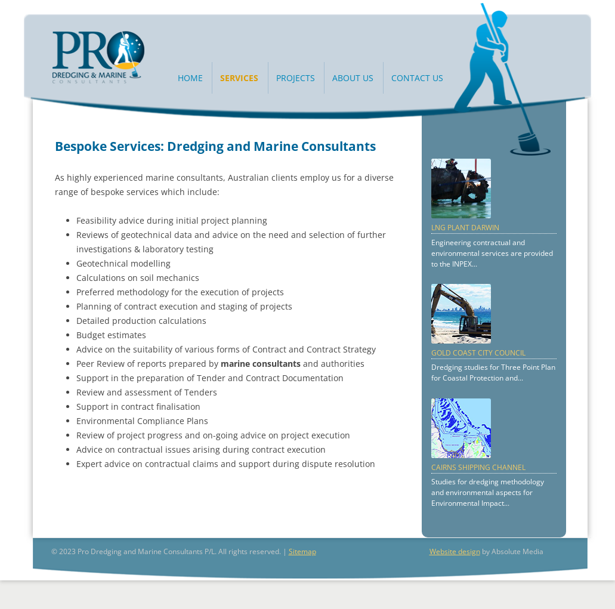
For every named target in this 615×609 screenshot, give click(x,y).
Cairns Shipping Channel (478, 467)
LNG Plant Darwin (465, 227)
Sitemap (302, 551)
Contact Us (417, 78)
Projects (295, 78)
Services (239, 78)
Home (190, 78)
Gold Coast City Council (478, 353)
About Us (352, 78)
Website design (454, 551)
